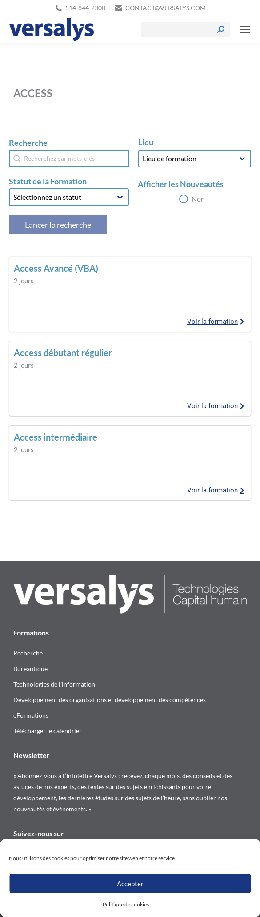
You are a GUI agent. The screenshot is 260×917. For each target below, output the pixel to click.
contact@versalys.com (165, 8)
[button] (192, 199)
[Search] (185, 29)
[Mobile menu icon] (245, 29)
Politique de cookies (126, 904)
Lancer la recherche (58, 225)
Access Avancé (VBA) (56, 268)
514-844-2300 (85, 8)
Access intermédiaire (55, 437)
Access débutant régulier (63, 352)
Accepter (130, 884)
